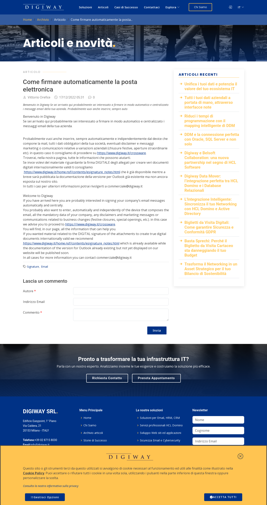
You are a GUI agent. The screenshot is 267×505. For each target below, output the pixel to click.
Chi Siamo (200, 7)
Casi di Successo (126, 7)
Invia (157, 330)
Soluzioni (85, 7)
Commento (32, 312)
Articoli (103, 7)
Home (27, 19)
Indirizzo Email (34, 302)
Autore (29, 291)
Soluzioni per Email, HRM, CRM (160, 417)
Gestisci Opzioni (45, 497)
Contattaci (152, 7)
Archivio (43, 19)
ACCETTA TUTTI (222, 497)
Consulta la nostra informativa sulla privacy (50, 486)
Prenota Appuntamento (156, 378)
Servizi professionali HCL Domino (161, 425)
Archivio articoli (93, 432)
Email (44, 266)
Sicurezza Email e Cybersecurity (160, 440)
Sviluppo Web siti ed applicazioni (160, 432)
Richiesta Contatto (107, 378)
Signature (33, 266)
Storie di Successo (95, 440)
